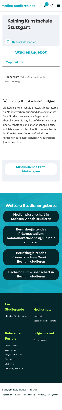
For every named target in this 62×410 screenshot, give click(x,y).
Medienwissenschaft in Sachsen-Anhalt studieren (31, 216)
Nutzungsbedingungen (48, 394)
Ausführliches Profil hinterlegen (31, 169)
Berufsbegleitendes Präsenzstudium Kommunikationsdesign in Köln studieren (31, 235)
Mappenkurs (14, 62)
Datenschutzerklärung (25, 394)
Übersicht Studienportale (16, 316)
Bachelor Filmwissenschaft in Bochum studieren (31, 274)
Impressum (7, 394)
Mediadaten (39, 316)
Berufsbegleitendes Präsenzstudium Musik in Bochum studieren (31, 257)
